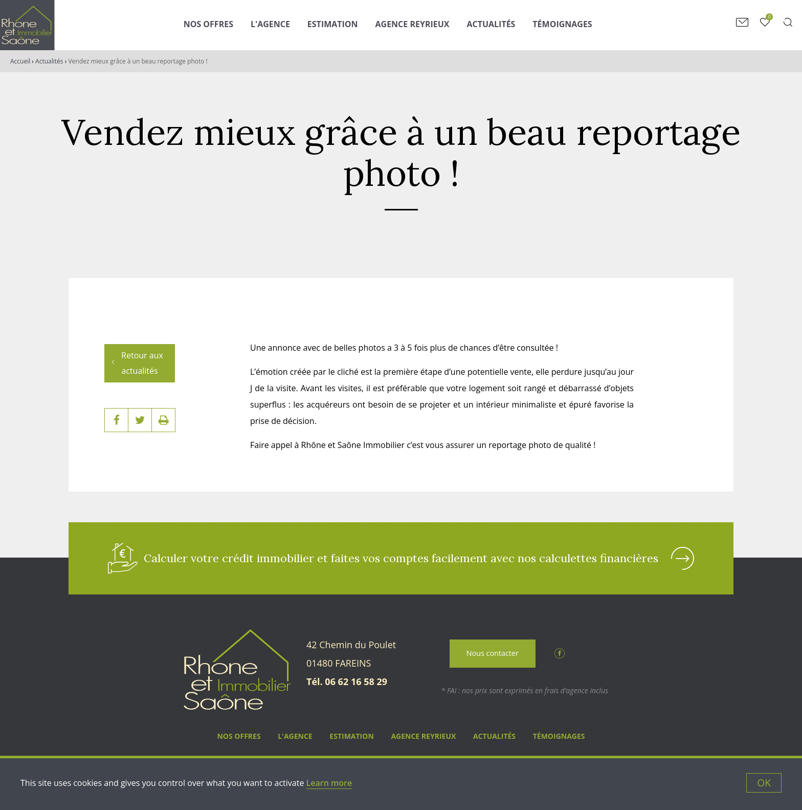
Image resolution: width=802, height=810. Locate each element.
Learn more (329, 782)
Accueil (20, 61)
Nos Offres (208, 24)
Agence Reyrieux (412, 24)
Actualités (490, 24)
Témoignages (562, 24)
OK (764, 783)
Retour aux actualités (142, 357)
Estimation (332, 24)
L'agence (270, 24)
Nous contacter (492, 654)
